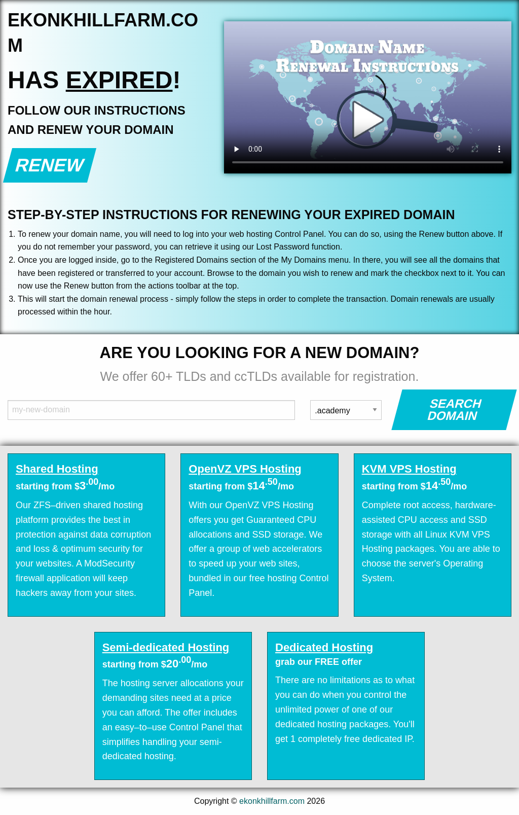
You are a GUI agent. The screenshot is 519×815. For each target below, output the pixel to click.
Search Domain (455, 409)
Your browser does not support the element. (367, 97)
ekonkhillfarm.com (272, 801)
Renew (50, 165)
